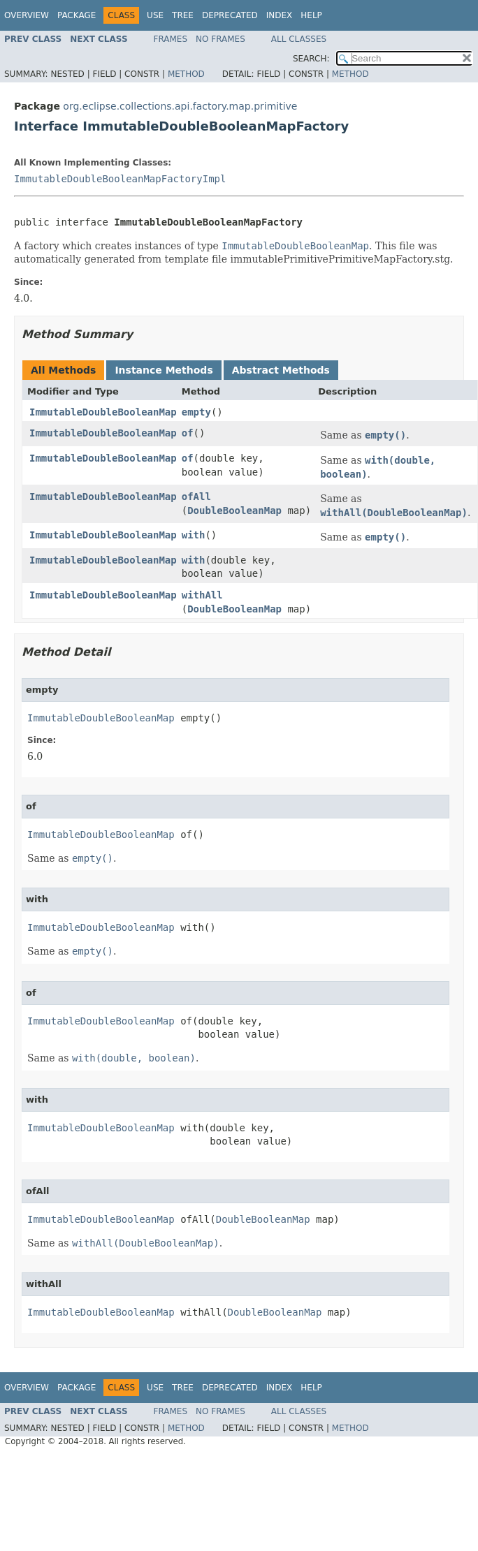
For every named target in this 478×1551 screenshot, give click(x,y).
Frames (171, 39)
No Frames (220, 39)
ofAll (196, 496)
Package (76, 15)
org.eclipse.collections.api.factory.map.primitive (180, 106)
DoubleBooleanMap (234, 510)
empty (196, 412)
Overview (26, 15)
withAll (202, 595)
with (193, 535)
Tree (183, 15)
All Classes (298, 39)
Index (279, 15)
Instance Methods (163, 370)
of (188, 433)
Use (155, 15)
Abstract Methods (281, 370)
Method (186, 74)
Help (311, 15)
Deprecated (230, 15)
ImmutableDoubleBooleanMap (103, 412)
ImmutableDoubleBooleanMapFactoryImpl (120, 178)
